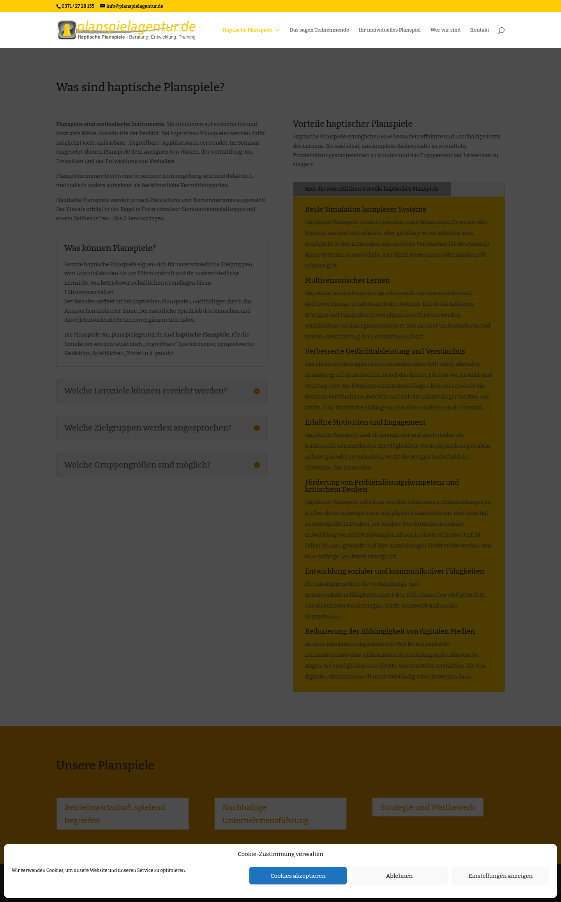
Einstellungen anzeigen (501, 875)
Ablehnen (399, 875)
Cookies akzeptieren (298, 875)
